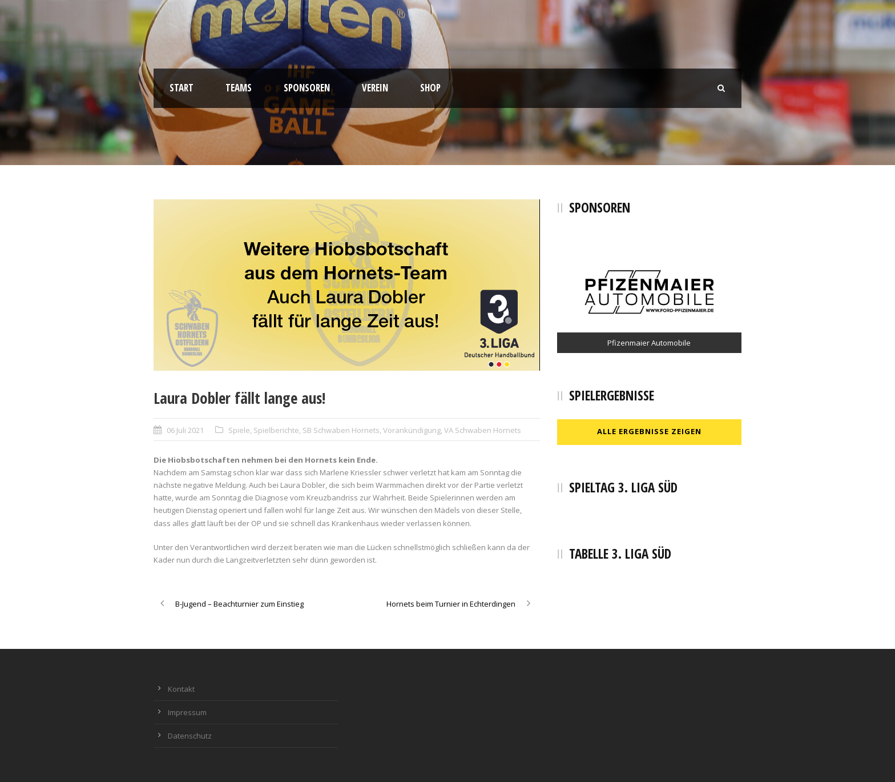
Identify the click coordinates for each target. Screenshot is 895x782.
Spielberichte (276, 430)
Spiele (239, 430)
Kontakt (181, 689)
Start (181, 87)
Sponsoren (307, 87)
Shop (430, 87)
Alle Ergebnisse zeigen (649, 431)
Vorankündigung (412, 430)
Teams (238, 87)
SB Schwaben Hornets (341, 430)
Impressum (187, 712)
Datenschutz (190, 736)
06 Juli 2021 (185, 430)
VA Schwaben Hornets (482, 430)
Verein (375, 87)
